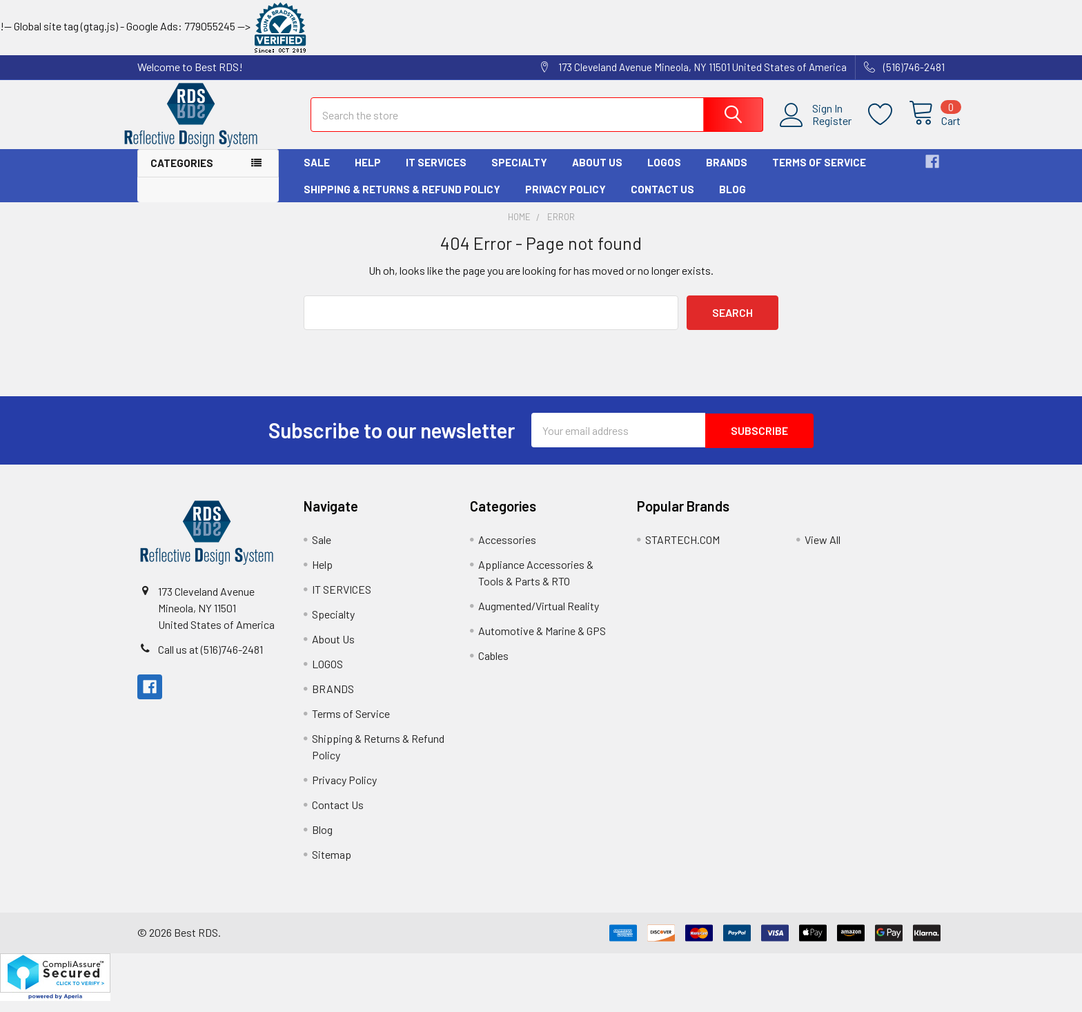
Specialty (519, 174)
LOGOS (664, 174)
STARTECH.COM (682, 550)
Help (368, 174)
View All (822, 550)
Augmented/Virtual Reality (538, 616)
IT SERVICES (436, 174)
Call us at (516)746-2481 (210, 660)
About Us (597, 174)
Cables (493, 666)
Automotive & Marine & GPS (542, 641)
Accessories (507, 550)
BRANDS (726, 174)
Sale (317, 174)
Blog (732, 201)
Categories (181, 175)
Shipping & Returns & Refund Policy (402, 201)
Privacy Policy (565, 201)
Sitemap (331, 865)
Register (816, 128)
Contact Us (662, 201)
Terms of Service (819, 174)
